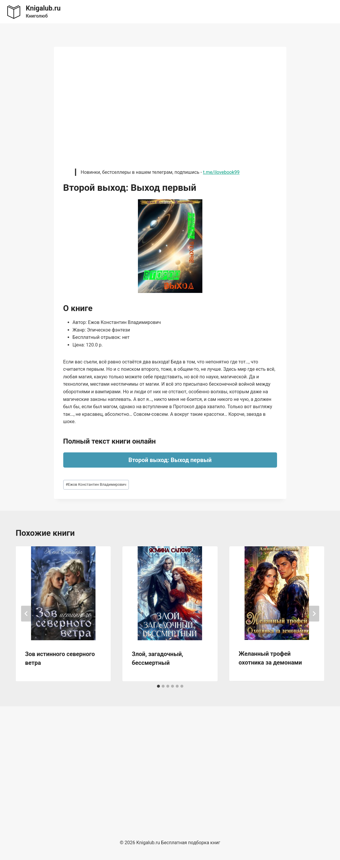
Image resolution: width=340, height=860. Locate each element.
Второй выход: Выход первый (169, 460)
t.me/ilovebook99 (221, 172)
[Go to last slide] (26, 614)
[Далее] (314, 614)
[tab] (158, 686)
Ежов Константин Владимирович (96, 484)
